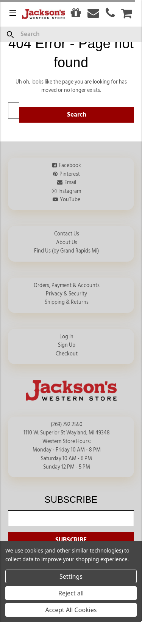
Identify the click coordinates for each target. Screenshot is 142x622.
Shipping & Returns (67, 302)
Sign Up (66, 345)
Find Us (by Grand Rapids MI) (66, 251)
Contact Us (66, 234)
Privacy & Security (66, 294)
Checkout (67, 354)
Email (70, 182)
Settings (71, 576)
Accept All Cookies (71, 610)
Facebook (70, 165)
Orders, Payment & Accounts (67, 285)
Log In (66, 336)
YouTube (70, 199)
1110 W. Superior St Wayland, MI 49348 (66, 433)
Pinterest (69, 174)
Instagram (69, 191)
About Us (66, 242)
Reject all (71, 593)
